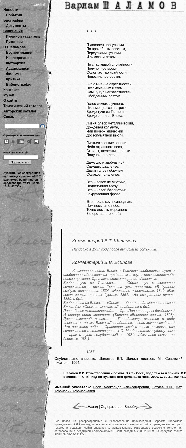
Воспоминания (19, 52)
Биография (13, 20)
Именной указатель (23, 36)
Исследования (19, 58)
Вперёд (138, 407)
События (14, 15)
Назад (85, 407)
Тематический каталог (22, 106)
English (40, 4)
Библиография (19, 84)
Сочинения (13, 31)
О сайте (10, 100)
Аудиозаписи (17, 68)
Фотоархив (15, 63)
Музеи (8, 95)
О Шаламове (14, 47)
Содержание (111, 407)
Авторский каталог (19, 111)
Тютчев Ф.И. (162, 387)
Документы (16, 26)
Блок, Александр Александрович (121, 387)
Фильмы (13, 74)
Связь (8, 116)
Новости (10, 10)
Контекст (11, 90)
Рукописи (14, 42)
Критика (13, 79)
